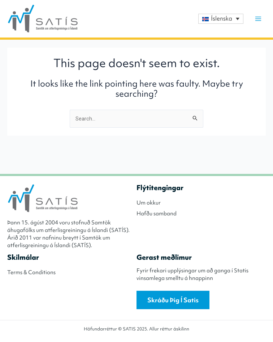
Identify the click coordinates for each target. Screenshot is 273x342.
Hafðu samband (156, 213)
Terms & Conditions (31, 272)
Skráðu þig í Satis (173, 300)
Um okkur (148, 202)
